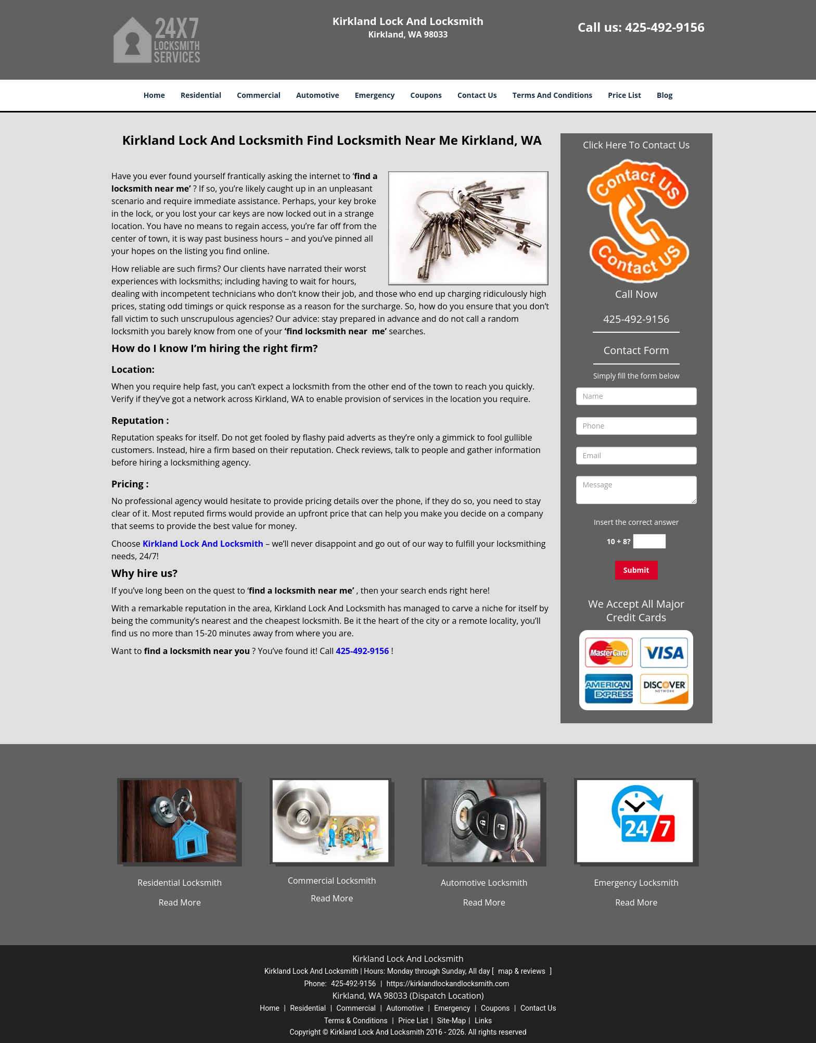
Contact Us (477, 95)
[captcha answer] (649, 541)
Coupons (426, 95)
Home (154, 95)
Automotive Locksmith (484, 882)
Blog (664, 95)
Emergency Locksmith (636, 882)
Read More (180, 902)
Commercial (258, 95)
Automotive (317, 95)
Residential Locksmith (179, 882)
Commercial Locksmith (332, 880)
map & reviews (522, 971)
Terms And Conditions (553, 95)
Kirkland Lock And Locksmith (203, 543)
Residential (201, 95)
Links (483, 1020)
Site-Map (451, 1020)
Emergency (375, 95)
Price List (624, 95)
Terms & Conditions (356, 1020)
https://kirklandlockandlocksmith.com (448, 983)
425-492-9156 (665, 26)
